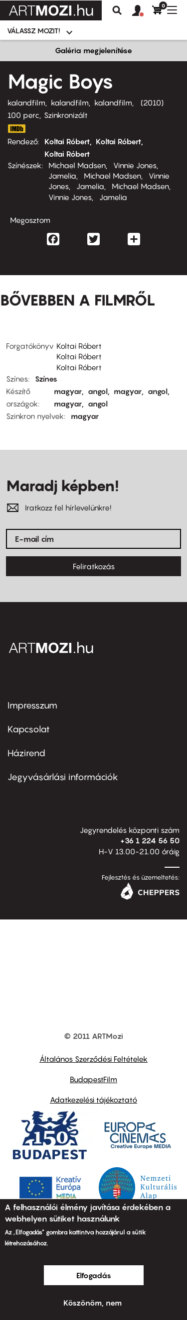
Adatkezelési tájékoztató (93, 1099)
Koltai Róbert (67, 141)
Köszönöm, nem (92, 1302)
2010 (152, 102)
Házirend (26, 753)
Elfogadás (93, 1275)
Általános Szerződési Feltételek (93, 1058)
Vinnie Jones (135, 165)
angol (98, 391)
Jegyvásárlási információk (62, 777)
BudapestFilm (93, 1079)
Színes (46, 378)
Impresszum (32, 705)
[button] (142, 10)
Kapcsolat (28, 729)
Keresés (117, 10)
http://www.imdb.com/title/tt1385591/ (16, 128)
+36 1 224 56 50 (150, 840)
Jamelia (62, 175)
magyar (68, 391)
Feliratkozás (94, 566)
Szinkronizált (66, 114)
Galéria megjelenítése (93, 50)
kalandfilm (26, 102)
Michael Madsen (77, 165)
